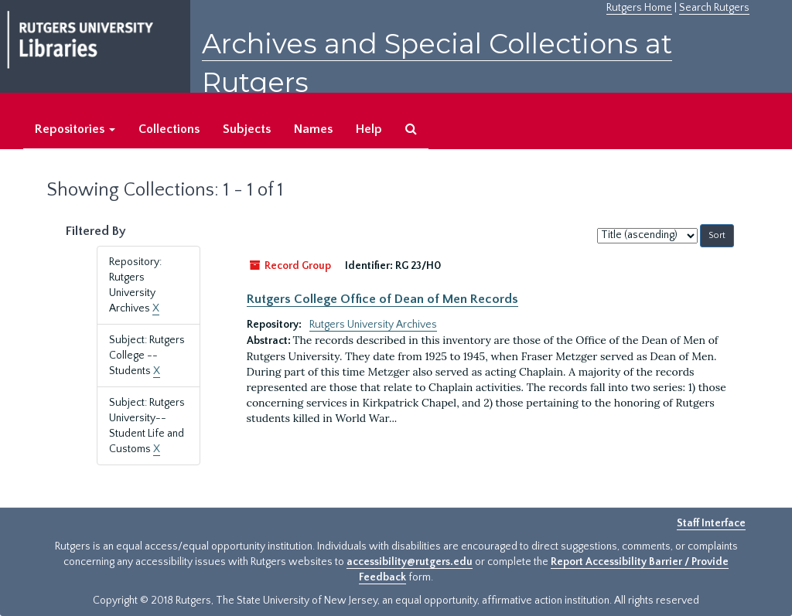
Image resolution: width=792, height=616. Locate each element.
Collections (169, 129)
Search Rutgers (714, 8)
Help (369, 129)
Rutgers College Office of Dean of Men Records (382, 299)
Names (313, 129)
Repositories (75, 129)
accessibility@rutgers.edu (409, 562)
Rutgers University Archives (373, 324)
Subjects (247, 129)
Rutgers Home (639, 8)
